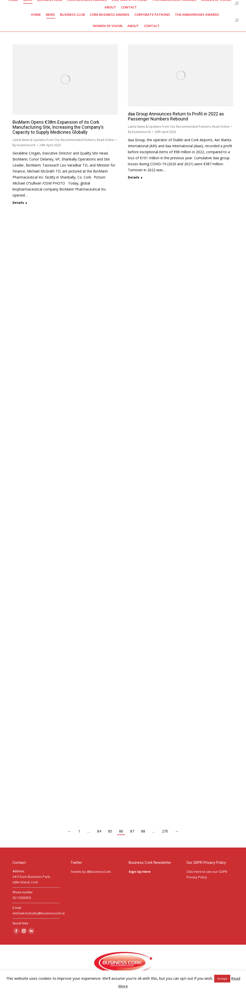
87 (132, 831)
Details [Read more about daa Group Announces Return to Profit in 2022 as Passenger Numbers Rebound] (133, 178)
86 (121, 831)
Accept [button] (222, 978)
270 (165, 831)
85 (110, 831)
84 (99, 831)
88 (143, 831)
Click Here (193, 871)
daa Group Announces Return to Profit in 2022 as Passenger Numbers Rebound (176, 116)
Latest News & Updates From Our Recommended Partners (54, 140)
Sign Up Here (140, 871)
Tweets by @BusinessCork (91, 871)
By (24, 145)
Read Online (105, 140)
